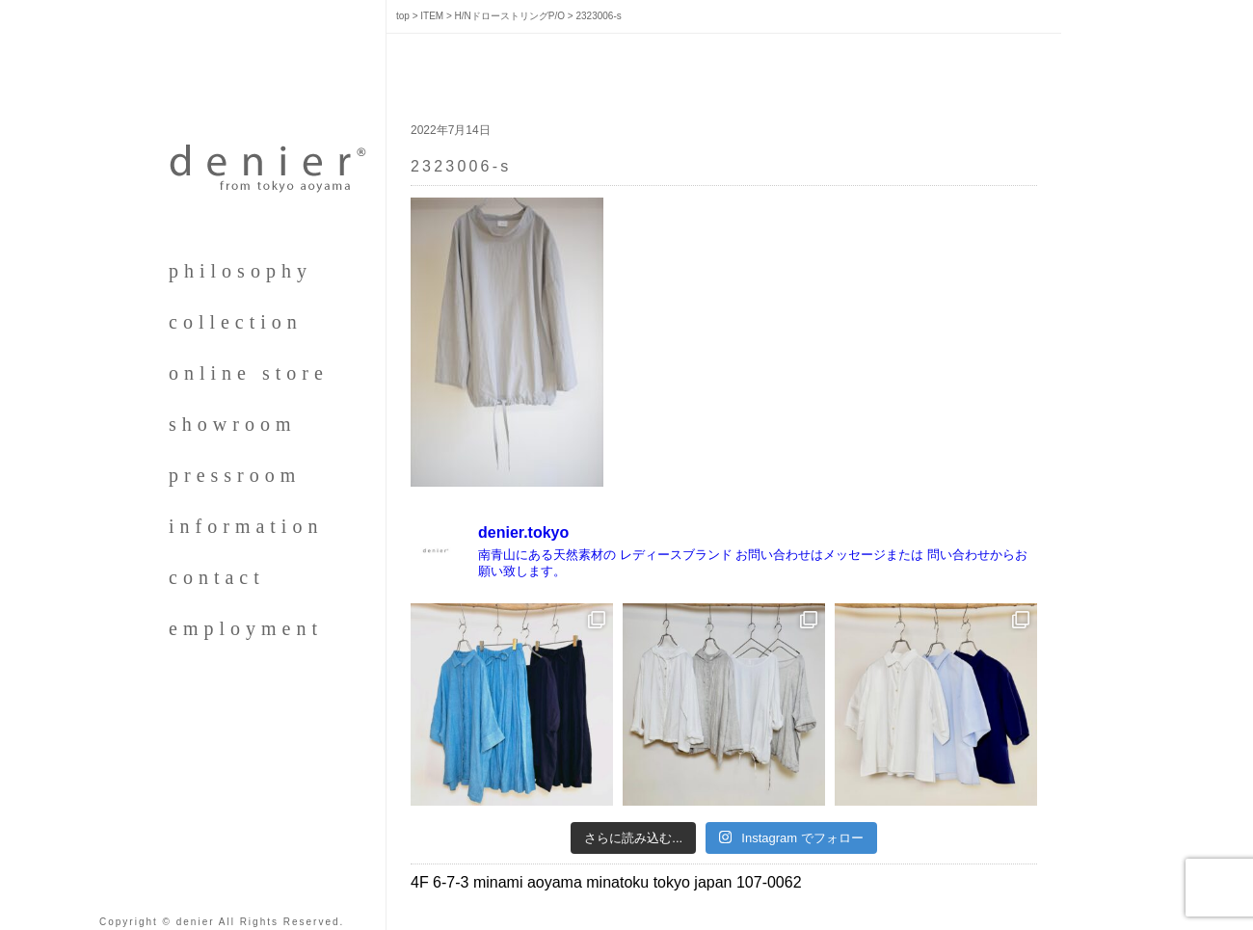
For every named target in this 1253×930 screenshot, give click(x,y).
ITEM (431, 16)
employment (246, 628)
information (246, 526)
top (403, 16)
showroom (232, 424)
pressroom (235, 475)
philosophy (240, 270)
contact (217, 577)
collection (236, 321)
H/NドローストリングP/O (510, 16)
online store (249, 373)
